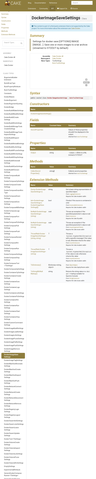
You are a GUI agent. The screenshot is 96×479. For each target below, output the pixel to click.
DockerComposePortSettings (11, 218)
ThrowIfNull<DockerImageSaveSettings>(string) (38, 251)
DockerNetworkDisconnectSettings (13, 399)
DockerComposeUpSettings (14, 269)
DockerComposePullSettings (11, 227)
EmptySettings (9, 466)
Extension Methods (8, 34)
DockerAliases (9, 97)
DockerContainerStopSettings (12, 318)
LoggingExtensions (74, 194)
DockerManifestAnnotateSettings (13, 365)
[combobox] (82, 3)
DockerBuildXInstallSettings (14, 143)
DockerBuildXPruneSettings (14, 150)
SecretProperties (37, 130)
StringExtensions (74, 278)
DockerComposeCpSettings (14, 181)
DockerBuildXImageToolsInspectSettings (13, 133)
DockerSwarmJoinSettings (14, 424)
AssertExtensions (74, 243)
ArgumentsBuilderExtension (10, 79)
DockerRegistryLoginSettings (11, 410)
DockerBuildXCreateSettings (11, 118)
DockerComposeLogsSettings (12, 212)
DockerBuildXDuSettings (13, 123)
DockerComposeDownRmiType (13, 191)
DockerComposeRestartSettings (13, 238)
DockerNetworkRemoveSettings (12, 405)
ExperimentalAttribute (12, 470)
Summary (5, 14)
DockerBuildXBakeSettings (13, 110)
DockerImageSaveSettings (11, 356)
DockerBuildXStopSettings (13, 157)
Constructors (6, 21)
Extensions (32, 8)
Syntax (3, 17)
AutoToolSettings (10, 90)
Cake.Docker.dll (9, 57)
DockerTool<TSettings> (12, 439)
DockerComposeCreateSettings (12, 186)
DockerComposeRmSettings (11, 244)
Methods (4, 31)
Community (43, 8)
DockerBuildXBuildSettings (13, 114)
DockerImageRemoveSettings (12, 350)
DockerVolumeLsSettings (13, 454)
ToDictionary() (36, 265)
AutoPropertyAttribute (12, 86)
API (52, 8)
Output (33, 153)
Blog (29, 3)
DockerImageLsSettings (12, 335)
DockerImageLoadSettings (13, 332)
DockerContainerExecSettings (12, 283)
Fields (3, 24)
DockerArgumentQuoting (13, 104)
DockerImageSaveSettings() (41, 114)
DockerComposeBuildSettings (12, 177)
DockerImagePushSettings (13, 345)
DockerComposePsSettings (14, 222)
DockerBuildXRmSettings (13, 154)
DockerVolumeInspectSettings (12, 449)
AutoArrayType (9, 83)
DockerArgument (10, 100)
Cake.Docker (8, 65)
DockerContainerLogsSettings (12, 288)
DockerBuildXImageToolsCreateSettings (13, 128)
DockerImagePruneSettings (14, 339)
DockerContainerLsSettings (14, 293)
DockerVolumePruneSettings (11, 458)
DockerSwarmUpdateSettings (12, 434)
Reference (53, 3)
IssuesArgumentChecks (76, 227)
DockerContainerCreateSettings (12, 277)
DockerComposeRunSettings (11, 250)
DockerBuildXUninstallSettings (12, 162)
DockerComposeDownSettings (12, 197)
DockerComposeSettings (13, 254)
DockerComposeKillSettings (14, 207)
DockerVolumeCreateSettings (12, 443)
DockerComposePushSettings (12, 232)
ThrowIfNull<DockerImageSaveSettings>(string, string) (38, 236)
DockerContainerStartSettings (12, 312)
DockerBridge (9, 107)
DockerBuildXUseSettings (13, 166)
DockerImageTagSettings (13, 360)
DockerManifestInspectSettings (12, 376)
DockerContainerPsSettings (14, 296)
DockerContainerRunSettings (11, 307)
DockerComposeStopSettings (12, 259)
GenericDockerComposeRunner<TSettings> (13, 474)
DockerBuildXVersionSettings (11, 171)
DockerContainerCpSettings (14, 272)
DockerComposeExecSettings (12, 203)
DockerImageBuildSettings (13, 328)
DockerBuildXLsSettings (12, 147)
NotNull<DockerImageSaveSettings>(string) (38, 214)
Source (74, 8)
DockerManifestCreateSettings (12, 370)
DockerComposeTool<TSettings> (11, 264)
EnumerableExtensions (76, 205)
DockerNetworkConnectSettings (12, 388)
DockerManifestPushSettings (11, 382)
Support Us (62, 8)
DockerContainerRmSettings (11, 301)
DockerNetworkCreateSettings (12, 393)
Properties (5, 28)
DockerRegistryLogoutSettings (12, 416)
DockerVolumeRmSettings (13, 463)
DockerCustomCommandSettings (13, 324)
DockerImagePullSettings (13, 342)
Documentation (40, 3)
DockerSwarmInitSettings (13, 421)
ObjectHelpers (73, 265)
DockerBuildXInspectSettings (11, 139)
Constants (8, 93)
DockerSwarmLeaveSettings (11, 429)
